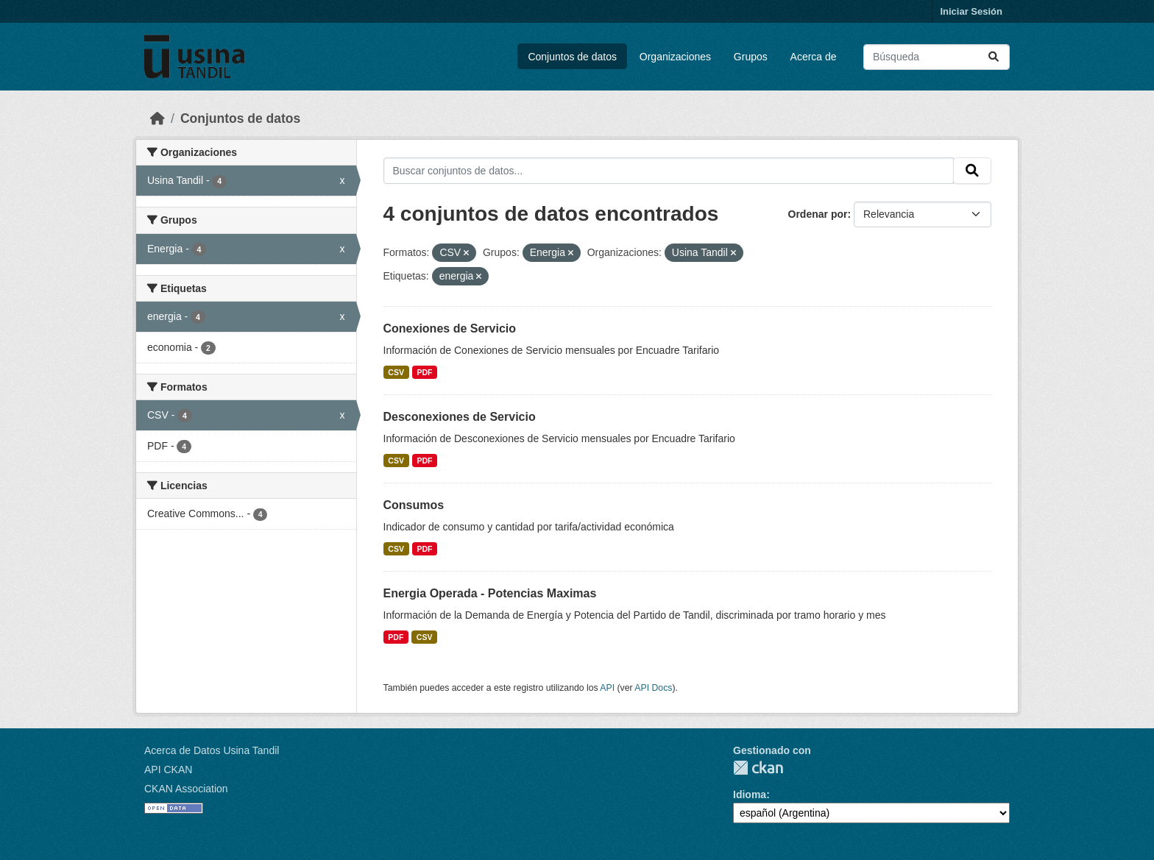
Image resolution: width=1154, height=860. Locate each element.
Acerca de (813, 57)
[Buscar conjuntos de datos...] (936, 57)
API (607, 688)
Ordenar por (818, 214)
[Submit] (993, 57)
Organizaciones (675, 57)
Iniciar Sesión (971, 11)
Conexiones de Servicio (450, 328)
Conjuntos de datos (572, 57)
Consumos (414, 505)
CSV (396, 372)
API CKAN (168, 769)
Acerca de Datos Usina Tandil (211, 750)
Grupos (751, 57)
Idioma (749, 794)
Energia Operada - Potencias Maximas (490, 593)
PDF (424, 372)
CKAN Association (186, 789)
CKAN (758, 767)
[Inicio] (157, 118)
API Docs (653, 688)
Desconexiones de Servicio (459, 417)
